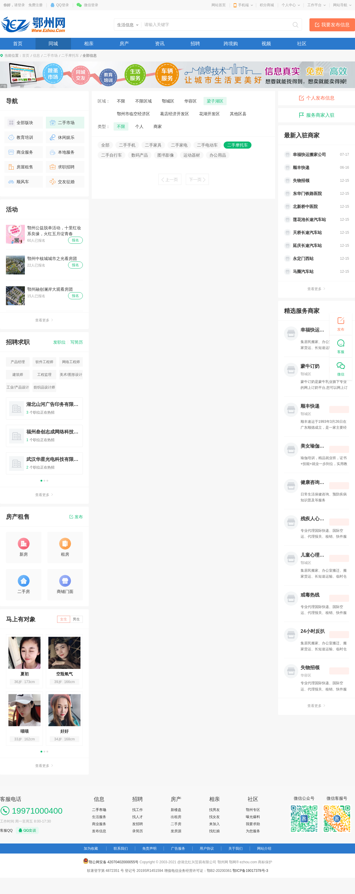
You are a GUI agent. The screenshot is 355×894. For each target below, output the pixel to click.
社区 (301, 43)
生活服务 (99, 817)
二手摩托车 (70, 55)
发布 (76, 516)
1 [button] (41, 481)
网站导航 (340, 5)
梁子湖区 (215, 101)
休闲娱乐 (62, 137)
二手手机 (127, 145)
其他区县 (238, 113)
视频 (266, 43)
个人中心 (289, 5)
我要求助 (253, 824)
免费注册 (35, 5)
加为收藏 (91, 848)
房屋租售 (20, 167)
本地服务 (62, 152)
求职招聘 (62, 167)
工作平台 (314, 5)
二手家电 (179, 145)
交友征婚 (62, 182)
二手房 (176, 824)
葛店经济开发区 (174, 113)
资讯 (159, 43)
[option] (44, 438)
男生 (76, 619)
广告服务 (178, 848)
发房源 (176, 831)
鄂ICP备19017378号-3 (250, 871)
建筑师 (17, 375)
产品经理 (18, 362)
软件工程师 (44, 362)
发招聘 (137, 824)
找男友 (214, 810)
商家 (158, 126)
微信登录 (91, 5)
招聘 (195, 43)
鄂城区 (168, 101)
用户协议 (207, 848)
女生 (63, 619)
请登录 (19, 5)
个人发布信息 (316, 98)
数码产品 (139, 155)
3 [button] (47, 481)
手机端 (243, 5)
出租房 (176, 817)
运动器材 (191, 155)
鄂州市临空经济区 (133, 113)
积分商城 (267, 5)
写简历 (76, 342)
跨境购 (231, 43)
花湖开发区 (209, 113)
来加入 (214, 824)
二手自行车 (111, 155)
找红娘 (214, 831)
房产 (124, 43)
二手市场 (50, 55)
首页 (17, 43)
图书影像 (165, 155)
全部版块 (20, 122)
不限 (121, 101)
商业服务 (20, 152)
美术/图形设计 (71, 375)
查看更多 (44, 320)
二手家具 (153, 145)
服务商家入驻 (316, 115)
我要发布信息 (335, 24)
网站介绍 (264, 848)
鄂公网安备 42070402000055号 (111, 861)
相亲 (88, 43)
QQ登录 (62, 5)
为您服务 (253, 831)
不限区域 (143, 101)
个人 (139, 126)
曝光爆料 (253, 817)
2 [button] (44, 481)
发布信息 (99, 831)
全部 (105, 145)
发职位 (59, 342)
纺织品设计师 (44, 387)
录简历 (137, 831)
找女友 (214, 817)
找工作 (137, 810)
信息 (36, 55)
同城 (53, 43)
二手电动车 (207, 145)
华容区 (190, 101)
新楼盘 (176, 810)
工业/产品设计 (18, 387)
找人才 (137, 817)
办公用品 (217, 155)
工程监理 (44, 375)
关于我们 (235, 848)
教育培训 (20, 137)
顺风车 (18, 182)
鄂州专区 (253, 810)
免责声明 (149, 848)
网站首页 (219, 5)
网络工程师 (71, 362)
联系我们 (121, 848)
